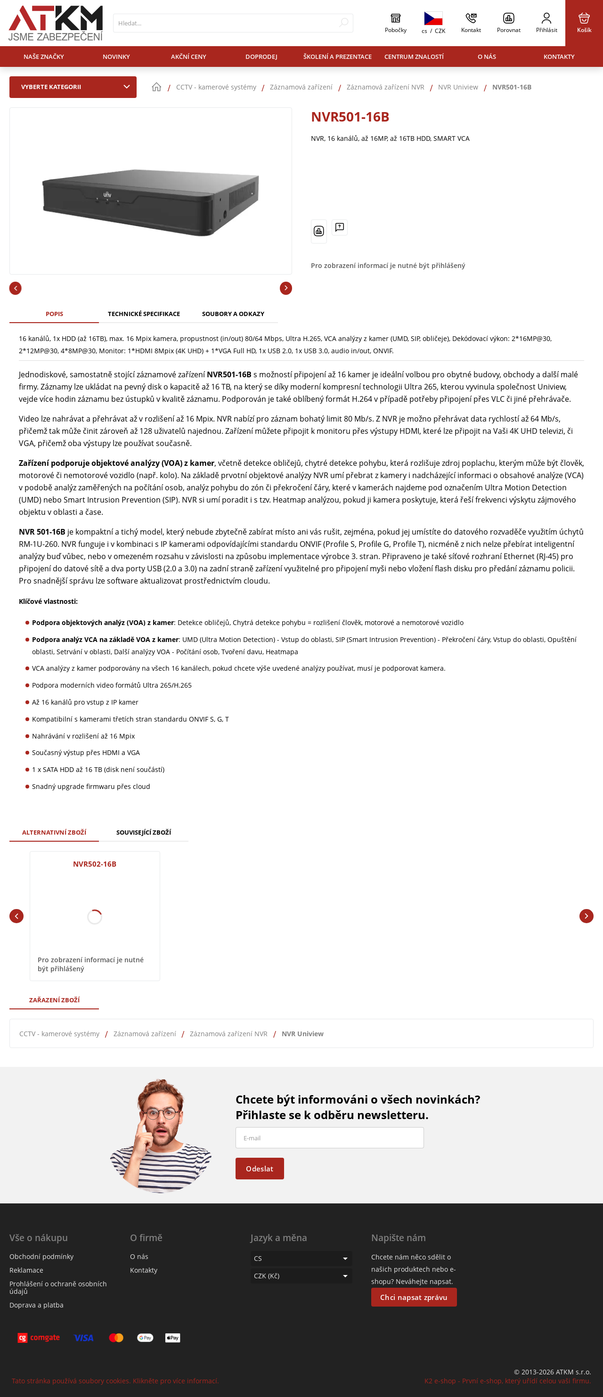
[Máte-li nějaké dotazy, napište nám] (340, 227)
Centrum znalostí (414, 56)
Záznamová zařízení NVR (229, 1033)
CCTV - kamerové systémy (59, 1033)
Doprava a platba (36, 1304)
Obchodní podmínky (41, 1256)
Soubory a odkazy (233, 313)
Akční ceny (188, 56)
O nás (487, 56)
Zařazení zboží (54, 1000)
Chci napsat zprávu (414, 1297)
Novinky (116, 56)
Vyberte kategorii (77, 86)
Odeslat (259, 1168)
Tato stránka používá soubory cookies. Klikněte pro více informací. (115, 1380)
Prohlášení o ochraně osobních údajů (58, 1287)
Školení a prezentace (337, 56)
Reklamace (26, 1270)
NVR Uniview (303, 1033)
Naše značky (44, 56)
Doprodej (261, 56)
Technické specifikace (144, 313)
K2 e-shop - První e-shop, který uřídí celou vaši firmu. (507, 1380)
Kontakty (559, 56)
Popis (54, 313)
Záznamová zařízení (145, 1033)
